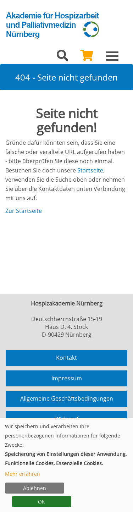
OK (41, 501)
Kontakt (66, 358)
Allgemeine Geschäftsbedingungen (66, 398)
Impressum (66, 378)
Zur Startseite (23, 211)
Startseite (90, 170)
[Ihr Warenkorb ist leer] (87, 57)
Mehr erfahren (22, 473)
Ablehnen (34, 488)
